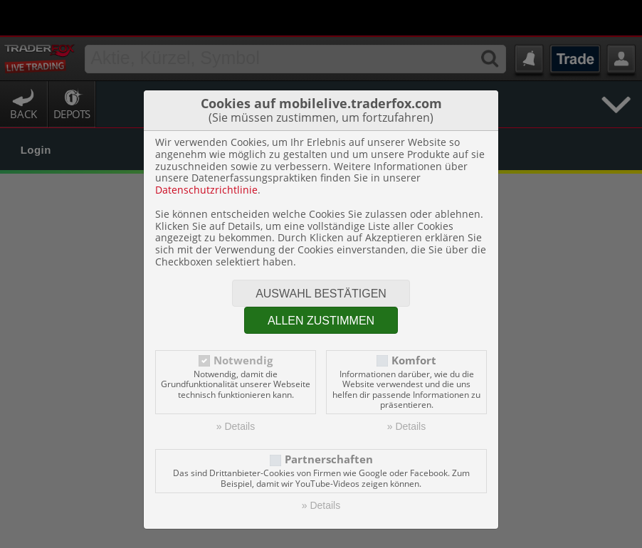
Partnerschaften (329, 423)
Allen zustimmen (321, 285)
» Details (235, 390)
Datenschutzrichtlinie (206, 154)
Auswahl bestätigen (321, 258)
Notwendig (243, 324)
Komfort (413, 324)
